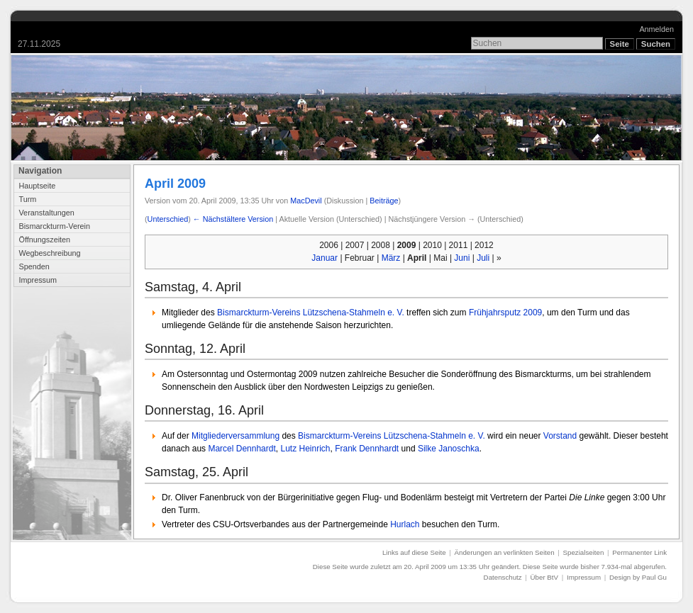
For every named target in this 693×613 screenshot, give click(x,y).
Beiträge (384, 200)
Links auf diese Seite (414, 552)
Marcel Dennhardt (241, 449)
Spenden (33, 266)
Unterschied (168, 219)
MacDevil (305, 200)
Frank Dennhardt (367, 449)
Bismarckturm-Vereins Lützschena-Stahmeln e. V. (310, 312)
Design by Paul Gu (638, 577)
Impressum (37, 280)
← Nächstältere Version (233, 219)
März (391, 258)
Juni (462, 258)
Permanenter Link (639, 552)
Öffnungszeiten (44, 239)
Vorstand (560, 436)
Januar (324, 258)
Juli (483, 258)
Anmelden (656, 29)
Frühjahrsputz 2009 (505, 312)
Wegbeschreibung (49, 253)
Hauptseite (36, 185)
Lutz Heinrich (305, 449)
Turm (27, 199)
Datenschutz (503, 577)
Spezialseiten (583, 552)
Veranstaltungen (46, 212)
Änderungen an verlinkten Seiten (505, 552)
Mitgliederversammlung (235, 436)
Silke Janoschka (448, 449)
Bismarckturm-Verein (53, 226)
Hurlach (404, 524)
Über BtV (544, 577)
